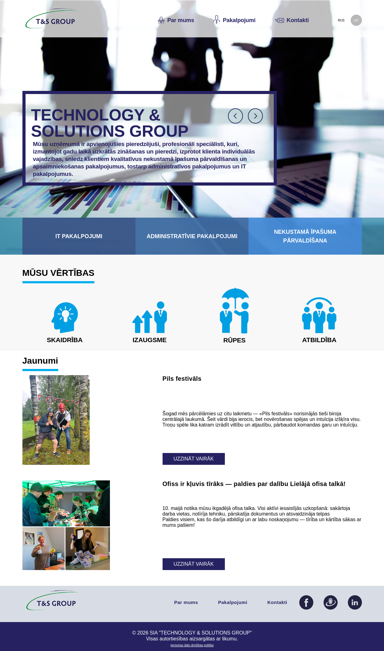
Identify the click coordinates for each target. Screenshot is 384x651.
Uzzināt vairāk (193, 458)
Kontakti (277, 602)
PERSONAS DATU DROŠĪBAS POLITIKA (191, 645)
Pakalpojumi (232, 602)
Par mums (186, 602)
